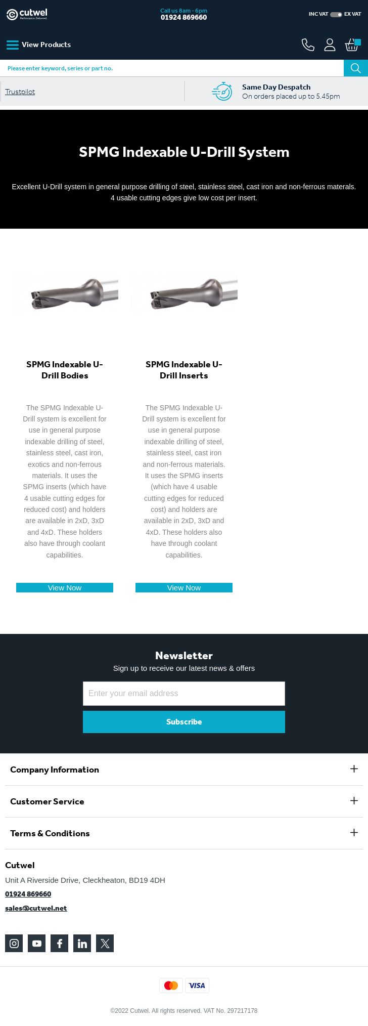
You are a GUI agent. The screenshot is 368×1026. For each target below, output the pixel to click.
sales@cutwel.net (36, 908)
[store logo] (66, 14)
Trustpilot (20, 91)
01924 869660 (184, 17)
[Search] (356, 68)
